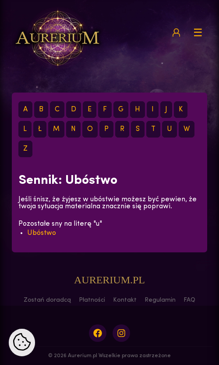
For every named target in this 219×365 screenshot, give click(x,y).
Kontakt (125, 300)
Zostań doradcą (47, 300)
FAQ (189, 300)
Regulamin (160, 300)
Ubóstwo (41, 233)
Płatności (92, 300)
